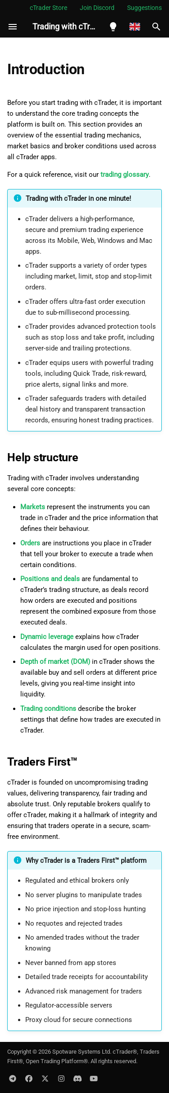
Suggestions (144, 7)
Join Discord (97, 7)
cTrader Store (48, 7)
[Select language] (135, 27)
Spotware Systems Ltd (81, 1051)
